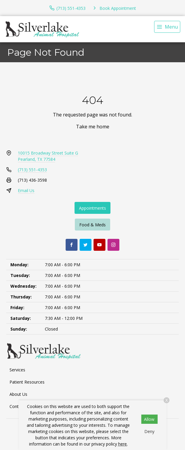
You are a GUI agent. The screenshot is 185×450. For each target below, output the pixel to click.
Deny (149, 431)
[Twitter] (85, 245)
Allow (149, 419)
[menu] (167, 27)
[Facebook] (72, 245)
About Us (18, 394)
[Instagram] (113, 245)
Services (17, 370)
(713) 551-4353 (32, 169)
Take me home (92, 126)
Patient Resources (27, 382)
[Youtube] (99, 245)
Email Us (26, 190)
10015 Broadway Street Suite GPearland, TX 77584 (48, 156)
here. (123, 444)
